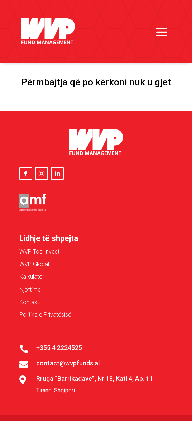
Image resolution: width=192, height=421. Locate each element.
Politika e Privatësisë (45, 314)
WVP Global (34, 264)
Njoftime (30, 289)
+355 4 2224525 (59, 347)
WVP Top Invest (39, 251)
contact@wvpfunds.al (68, 363)
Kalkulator (31, 276)
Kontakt (29, 302)
